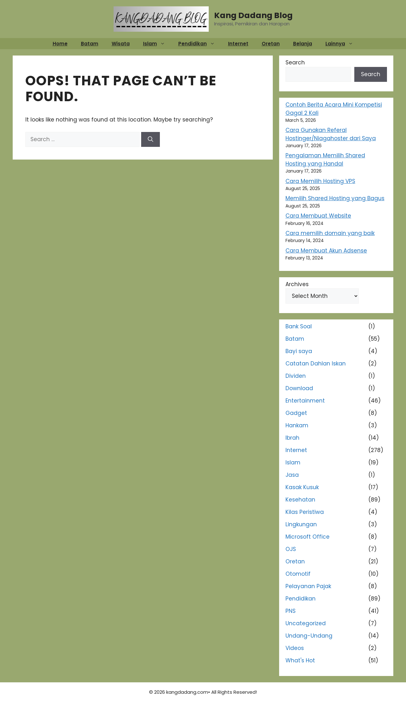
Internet (238, 43)
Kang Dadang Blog (253, 15)
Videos (294, 648)
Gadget (296, 413)
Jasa (292, 475)
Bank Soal (298, 326)
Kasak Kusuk (302, 487)
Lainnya (342, 43)
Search (295, 62)
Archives (297, 284)
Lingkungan (301, 524)
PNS (290, 611)
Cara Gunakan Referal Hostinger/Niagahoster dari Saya (330, 134)
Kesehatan (300, 499)
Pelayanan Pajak (308, 586)
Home (60, 43)
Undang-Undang (308, 636)
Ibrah (292, 438)
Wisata (121, 43)
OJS (290, 549)
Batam (89, 43)
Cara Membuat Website (318, 216)
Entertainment (305, 400)
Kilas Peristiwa (304, 512)
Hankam (296, 425)
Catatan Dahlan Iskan (315, 363)
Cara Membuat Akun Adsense (326, 250)
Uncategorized (305, 623)
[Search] (150, 139)
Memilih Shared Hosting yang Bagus (334, 198)
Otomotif (298, 574)
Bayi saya (298, 351)
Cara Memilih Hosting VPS (320, 181)
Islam (157, 43)
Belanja (302, 43)
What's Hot (300, 660)
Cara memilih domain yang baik (330, 233)
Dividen (295, 376)
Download (299, 388)
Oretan (271, 43)
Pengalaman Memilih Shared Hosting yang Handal (325, 159)
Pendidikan (199, 43)
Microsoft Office (307, 537)
